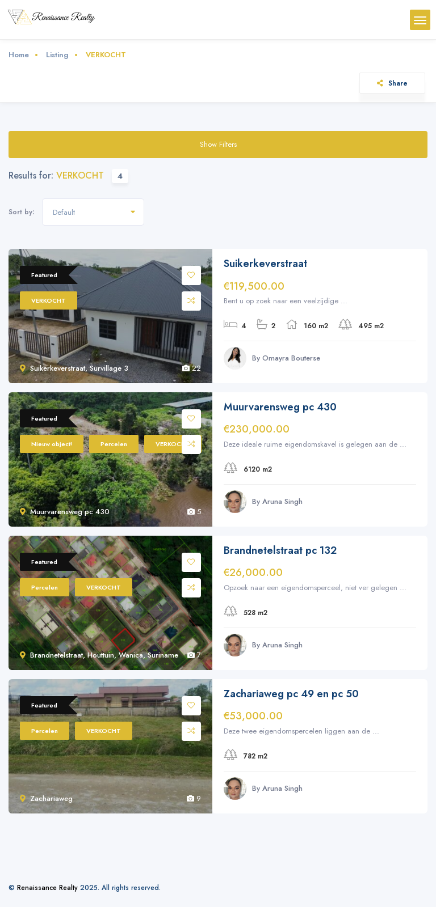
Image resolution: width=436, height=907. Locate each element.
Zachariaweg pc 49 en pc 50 (291, 694)
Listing (57, 54)
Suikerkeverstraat (265, 263)
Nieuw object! (51, 443)
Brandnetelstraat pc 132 (280, 550)
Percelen (113, 443)
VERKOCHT (48, 300)
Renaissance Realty (47, 887)
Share (392, 83)
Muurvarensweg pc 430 (280, 407)
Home (19, 54)
